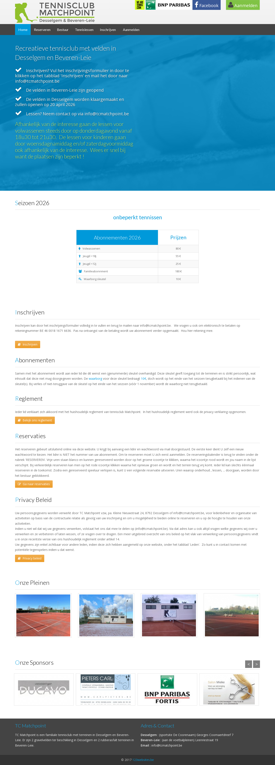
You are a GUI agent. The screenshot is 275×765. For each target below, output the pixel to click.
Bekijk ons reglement (35, 420)
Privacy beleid (29, 558)
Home (23, 29)
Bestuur (63, 29)
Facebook (206, 5)
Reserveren (42, 29)
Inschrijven (108, 29)
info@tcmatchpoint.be (166, 745)
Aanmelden (243, 5)
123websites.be (143, 760)
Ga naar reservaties (34, 484)
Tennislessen (84, 29)
